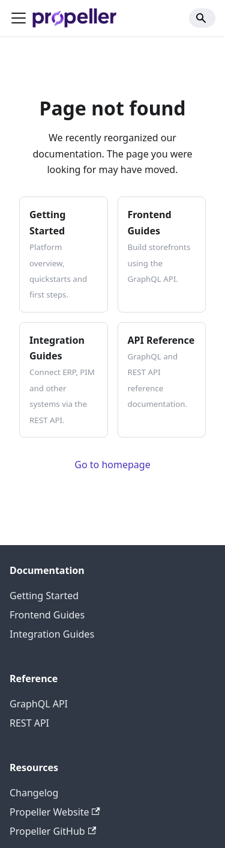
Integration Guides (52, 634)
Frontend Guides (47, 614)
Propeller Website (55, 812)
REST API (29, 723)
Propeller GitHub (53, 831)
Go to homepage (112, 464)
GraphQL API (39, 703)
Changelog (34, 792)
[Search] (202, 18)
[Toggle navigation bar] (19, 18)
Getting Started (44, 595)
